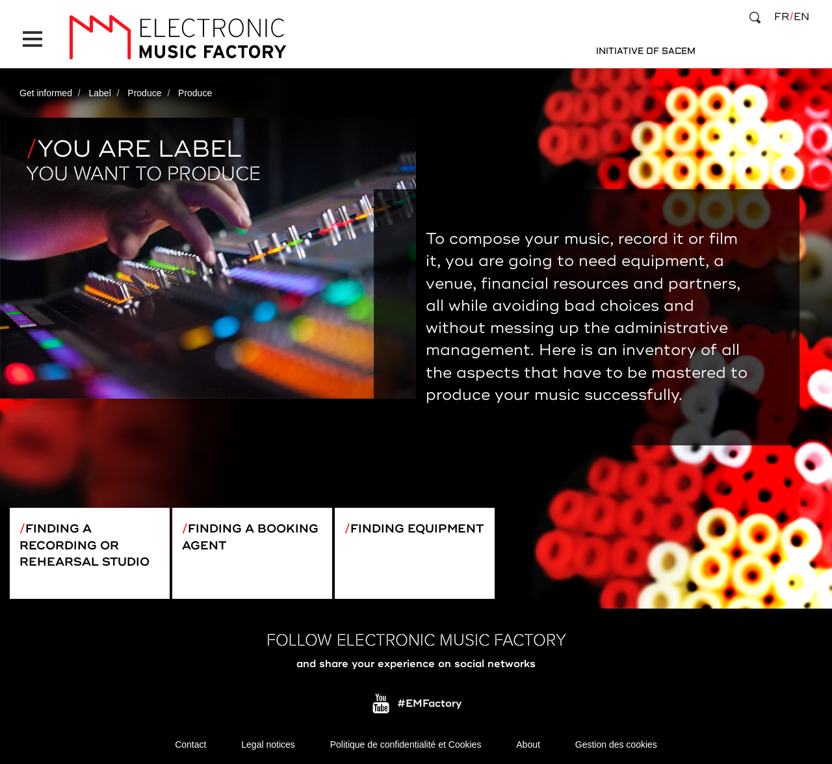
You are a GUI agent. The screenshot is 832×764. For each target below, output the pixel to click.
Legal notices (268, 744)
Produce (144, 93)
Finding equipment (417, 528)
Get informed (46, 93)
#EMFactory (429, 704)
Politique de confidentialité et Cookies (406, 744)
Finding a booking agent (250, 537)
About (528, 744)
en (801, 16)
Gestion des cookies (616, 744)
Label (100, 93)
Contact (190, 744)
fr (781, 16)
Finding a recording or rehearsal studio (85, 545)
